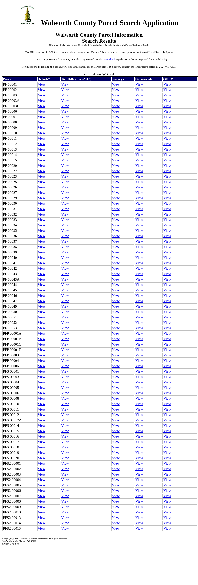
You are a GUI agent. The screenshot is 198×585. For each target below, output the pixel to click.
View (41, 84)
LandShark (108, 59)
